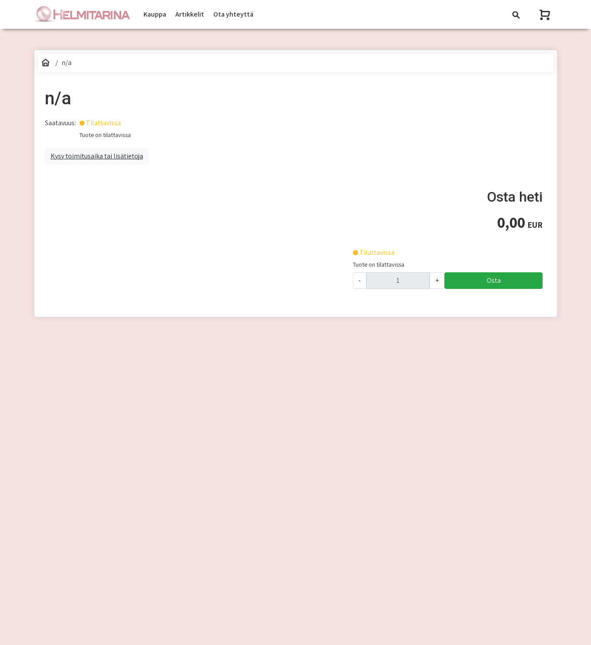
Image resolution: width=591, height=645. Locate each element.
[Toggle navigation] (516, 14)
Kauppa (154, 14)
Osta (494, 280)
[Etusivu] (46, 63)
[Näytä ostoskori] (545, 14)
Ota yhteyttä (233, 14)
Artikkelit (189, 14)
